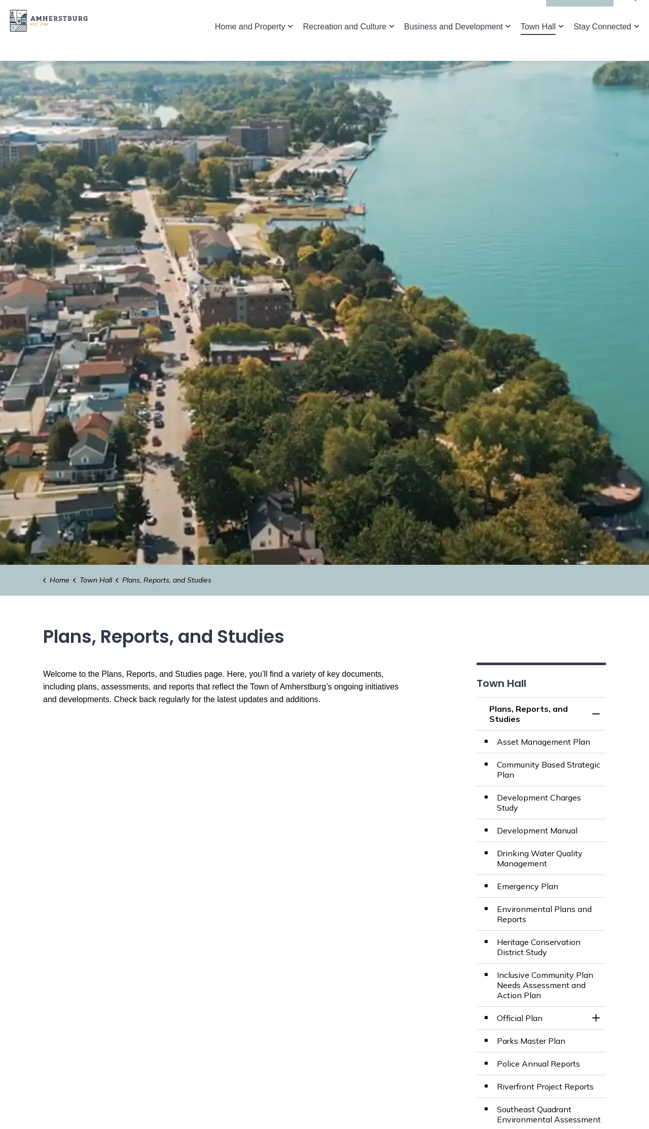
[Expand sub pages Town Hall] (561, 45)
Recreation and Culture (344, 45)
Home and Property (250, 45)
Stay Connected (602, 45)
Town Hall (538, 45)
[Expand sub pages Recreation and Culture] (391, 45)
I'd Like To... (580, 15)
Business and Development (453, 45)
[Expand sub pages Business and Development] (508, 45)
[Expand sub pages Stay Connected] (636, 45)
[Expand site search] (631, 15)
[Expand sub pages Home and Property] (290, 45)
